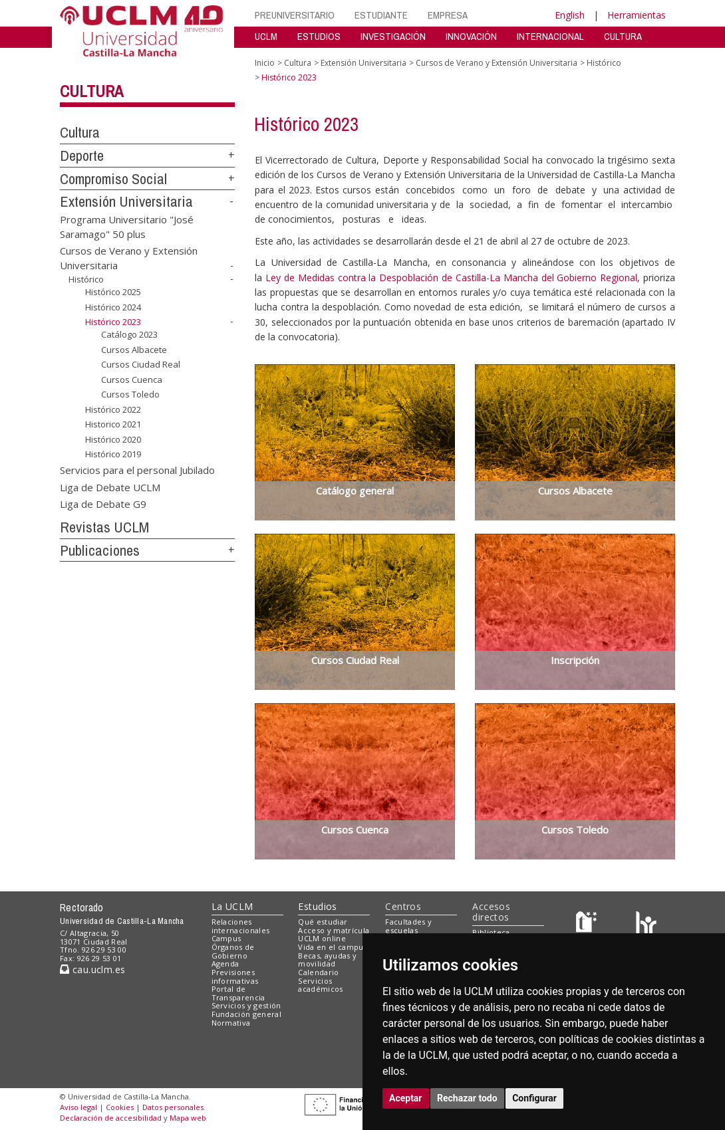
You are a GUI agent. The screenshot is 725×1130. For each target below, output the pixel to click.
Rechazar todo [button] (467, 1098)
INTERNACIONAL (550, 36)
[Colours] (646, 924)
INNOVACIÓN (471, 36)
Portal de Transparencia (238, 993)
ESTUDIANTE (381, 15)
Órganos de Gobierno (233, 951)
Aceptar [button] (405, 1098)
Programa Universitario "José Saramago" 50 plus (127, 226)
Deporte (82, 156)
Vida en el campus (332, 947)
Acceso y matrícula (333, 930)
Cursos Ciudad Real (140, 364)
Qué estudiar (322, 922)
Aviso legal (78, 1107)
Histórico (86, 279)
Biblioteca (490, 932)
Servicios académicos (320, 985)
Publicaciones (100, 550)
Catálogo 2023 (129, 334)
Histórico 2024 (113, 307)
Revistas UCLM (104, 527)
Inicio (265, 62)
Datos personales (173, 1107)
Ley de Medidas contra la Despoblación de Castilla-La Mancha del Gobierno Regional (451, 277)
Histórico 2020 (113, 439)
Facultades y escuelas (408, 926)
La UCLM (232, 906)
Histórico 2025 (113, 292)
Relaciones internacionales (241, 926)
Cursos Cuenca (131, 380)
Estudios (317, 906)
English (570, 15)
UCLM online (322, 938)
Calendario (318, 972)
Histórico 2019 (113, 454)
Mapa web (188, 1118)
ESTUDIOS (319, 36)
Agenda (225, 963)
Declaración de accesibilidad (111, 1118)
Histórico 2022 (113, 409)
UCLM (266, 36)
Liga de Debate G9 (103, 503)
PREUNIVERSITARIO (295, 15)
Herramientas (636, 15)
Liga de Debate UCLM (110, 486)
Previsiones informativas (235, 976)
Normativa (231, 1023)
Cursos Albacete (134, 349)
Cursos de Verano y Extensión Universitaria (496, 62)
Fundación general (247, 1014)
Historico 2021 (113, 424)
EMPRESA (448, 15)
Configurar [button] (534, 1098)
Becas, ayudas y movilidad (327, 960)
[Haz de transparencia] (588, 924)
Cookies (120, 1107)
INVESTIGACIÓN (393, 36)
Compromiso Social (113, 179)
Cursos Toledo (130, 394)
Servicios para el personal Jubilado (137, 470)
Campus (226, 938)
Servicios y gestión (246, 1005)
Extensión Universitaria (126, 201)
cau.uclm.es (92, 969)
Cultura (91, 91)
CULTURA (623, 36)
